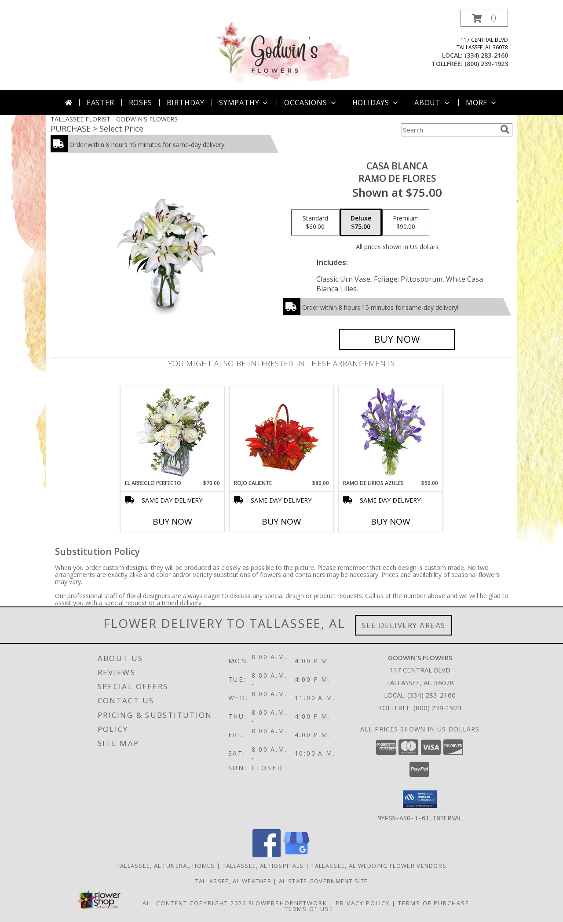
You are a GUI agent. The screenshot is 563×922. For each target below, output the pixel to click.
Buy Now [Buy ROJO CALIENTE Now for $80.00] (281, 521)
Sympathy (244, 102)
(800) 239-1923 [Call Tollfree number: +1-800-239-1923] (437, 707)
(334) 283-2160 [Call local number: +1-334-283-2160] (486, 55)
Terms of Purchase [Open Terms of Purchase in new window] (433, 903)
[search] (505, 129)
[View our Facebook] (266, 854)
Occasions (310, 102)
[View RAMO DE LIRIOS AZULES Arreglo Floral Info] (391, 433)
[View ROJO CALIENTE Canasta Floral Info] (281, 433)
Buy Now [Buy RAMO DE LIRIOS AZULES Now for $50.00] (390, 521)
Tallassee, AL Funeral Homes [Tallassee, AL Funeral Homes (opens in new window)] (166, 865)
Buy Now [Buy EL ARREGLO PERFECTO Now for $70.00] (172, 521)
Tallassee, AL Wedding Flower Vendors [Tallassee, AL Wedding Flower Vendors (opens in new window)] (379, 865)
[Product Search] (449, 130)
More (482, 102)
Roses (140, 102)
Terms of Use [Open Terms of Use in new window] (309, 908)
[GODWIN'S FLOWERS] (282, 50)
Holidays (376, 102)
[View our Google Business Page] (296, 854)
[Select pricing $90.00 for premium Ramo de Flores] (406, 222)
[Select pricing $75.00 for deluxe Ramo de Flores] (360, 222)
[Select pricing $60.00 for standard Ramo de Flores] (315, 222)
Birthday (186, 102)
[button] (484, 18)
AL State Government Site (323, 881)
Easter (100, 102)
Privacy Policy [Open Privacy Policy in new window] (363, 903)
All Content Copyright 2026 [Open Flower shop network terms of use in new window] (194, 903)
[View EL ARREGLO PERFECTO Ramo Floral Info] (172, 433)
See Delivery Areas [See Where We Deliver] (404, 625)
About (432, 102)
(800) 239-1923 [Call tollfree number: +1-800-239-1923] (486, 63)
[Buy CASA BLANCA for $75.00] (397, 339)
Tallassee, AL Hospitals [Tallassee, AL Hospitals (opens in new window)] (263, 865)
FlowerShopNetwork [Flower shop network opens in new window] (288, 903)
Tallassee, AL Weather (233, 881)
